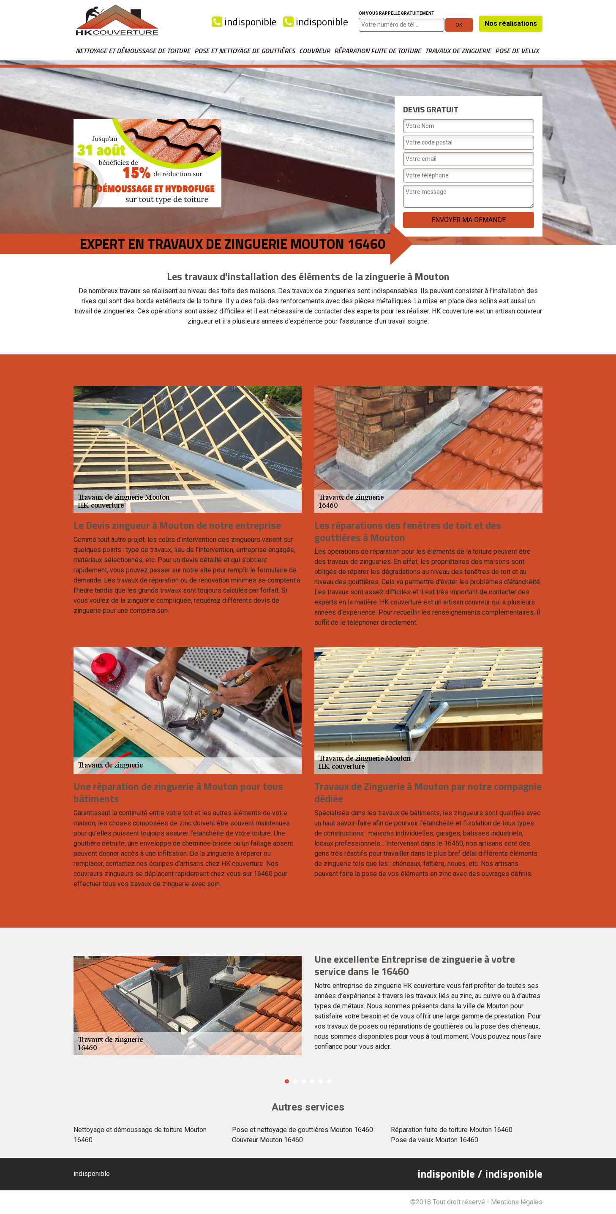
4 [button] (312, 1081)
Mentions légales (516, 1202)
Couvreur (314, 51)
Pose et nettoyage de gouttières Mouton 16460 (302, 1130)
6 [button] (329, 1081)
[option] (308, 1006)
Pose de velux (517, 51)
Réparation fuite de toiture (377, 51)
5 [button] (321, 1081)
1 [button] (287, 1081)
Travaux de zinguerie (458, 51)
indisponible (244, 21)
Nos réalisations (511, 23)
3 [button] (304, 1081)
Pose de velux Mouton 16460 (434, 1140)
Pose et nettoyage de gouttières (244, 51)
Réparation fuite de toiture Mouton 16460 (451, 1130)
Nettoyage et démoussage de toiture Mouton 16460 (140, 1135)
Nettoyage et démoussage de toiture (133, 51)
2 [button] (295, 1081)
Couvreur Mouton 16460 (267, 1140)
